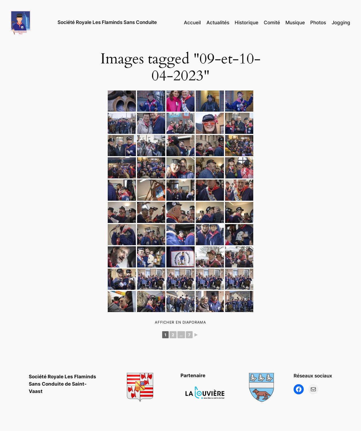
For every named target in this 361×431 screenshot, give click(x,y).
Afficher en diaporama (180, 322)
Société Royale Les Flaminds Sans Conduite (107, 22)
